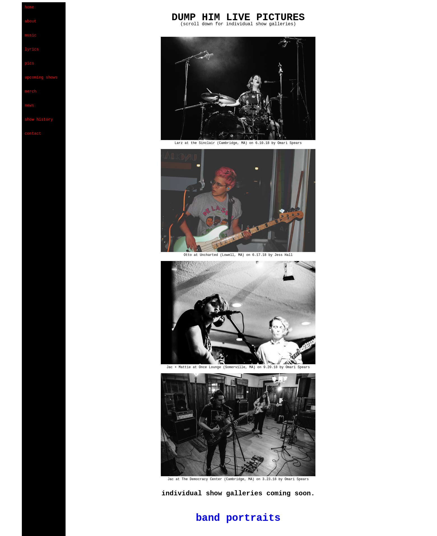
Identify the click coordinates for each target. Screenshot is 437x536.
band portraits (238, 518)
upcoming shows (41, 77)
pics (29, 63)
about (30, 21)
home (29, 7)
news (29, 105)
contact (33, 133)
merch (30, 91)
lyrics (32, 49)
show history (39, 119)
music (30, 35)
